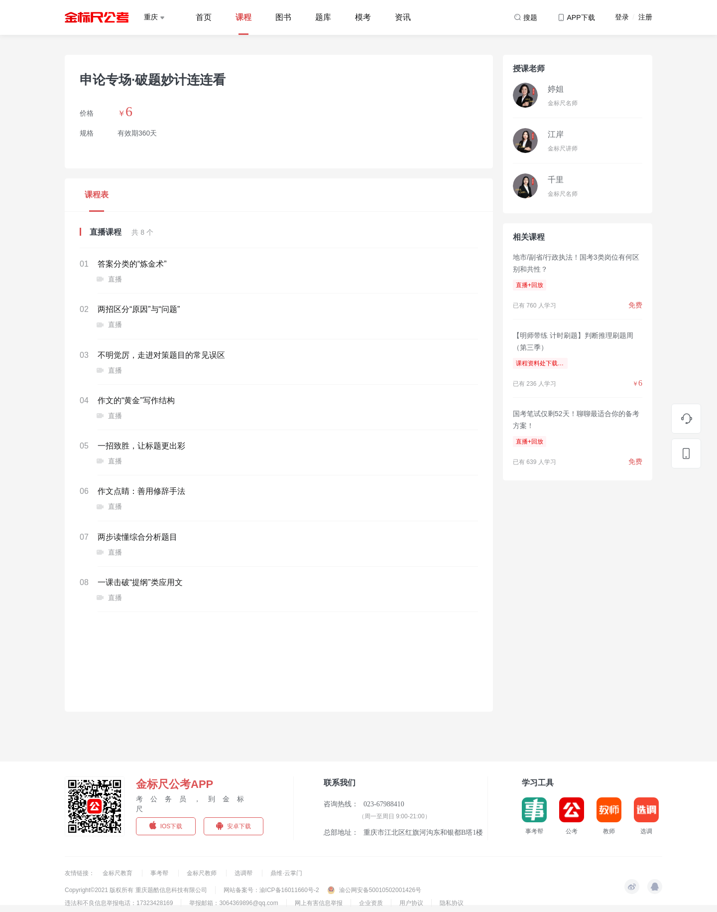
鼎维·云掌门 (286, 873)
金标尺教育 (118, 873)
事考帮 (160, 873)
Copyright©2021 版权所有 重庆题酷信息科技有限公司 (136, 890)
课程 (243, 17)
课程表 (97, 194)
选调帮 (244, 873)
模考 (363, 17)
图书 (283, 17)
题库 (323, 17)
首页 (204, 17)
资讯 (403, 17)
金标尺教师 (202, 873)
